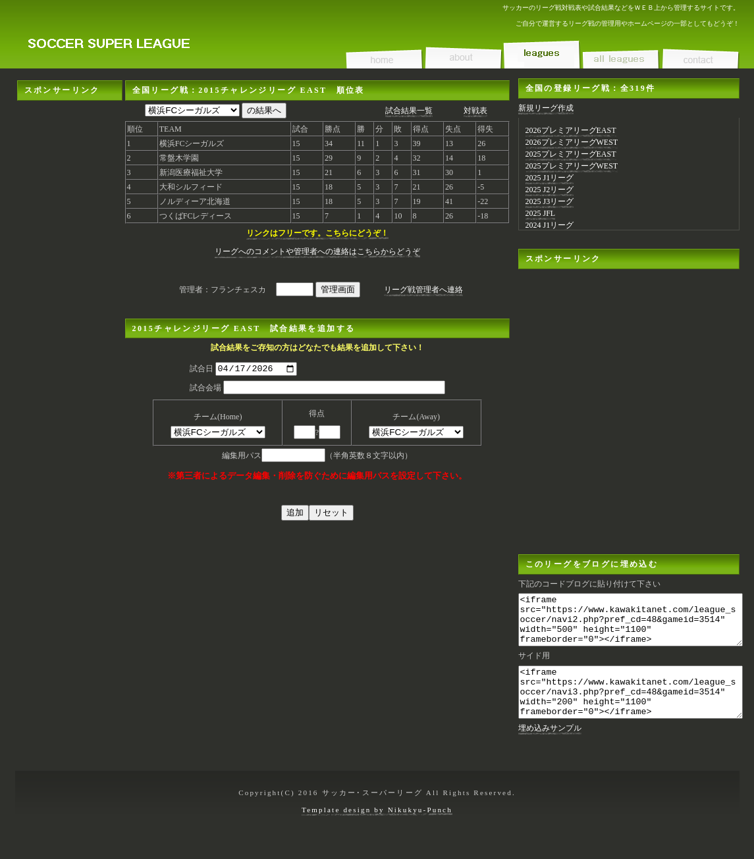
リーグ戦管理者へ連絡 (423, 289)
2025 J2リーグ (549, 189)
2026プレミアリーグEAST (570, 130)
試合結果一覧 (409, 110)
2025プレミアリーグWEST (571, 165)
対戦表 (475, 110)
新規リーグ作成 (546, 108)
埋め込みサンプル (549, 747)
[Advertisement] (69, 142)
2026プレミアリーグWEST (571, 142)
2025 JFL (540, 213)
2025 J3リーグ (549, 201)
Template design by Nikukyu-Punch (377, 829)
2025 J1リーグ (549, 177)
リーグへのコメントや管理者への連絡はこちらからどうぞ (317, 251)
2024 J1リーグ (549, 225)
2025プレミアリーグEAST (570, 154)
